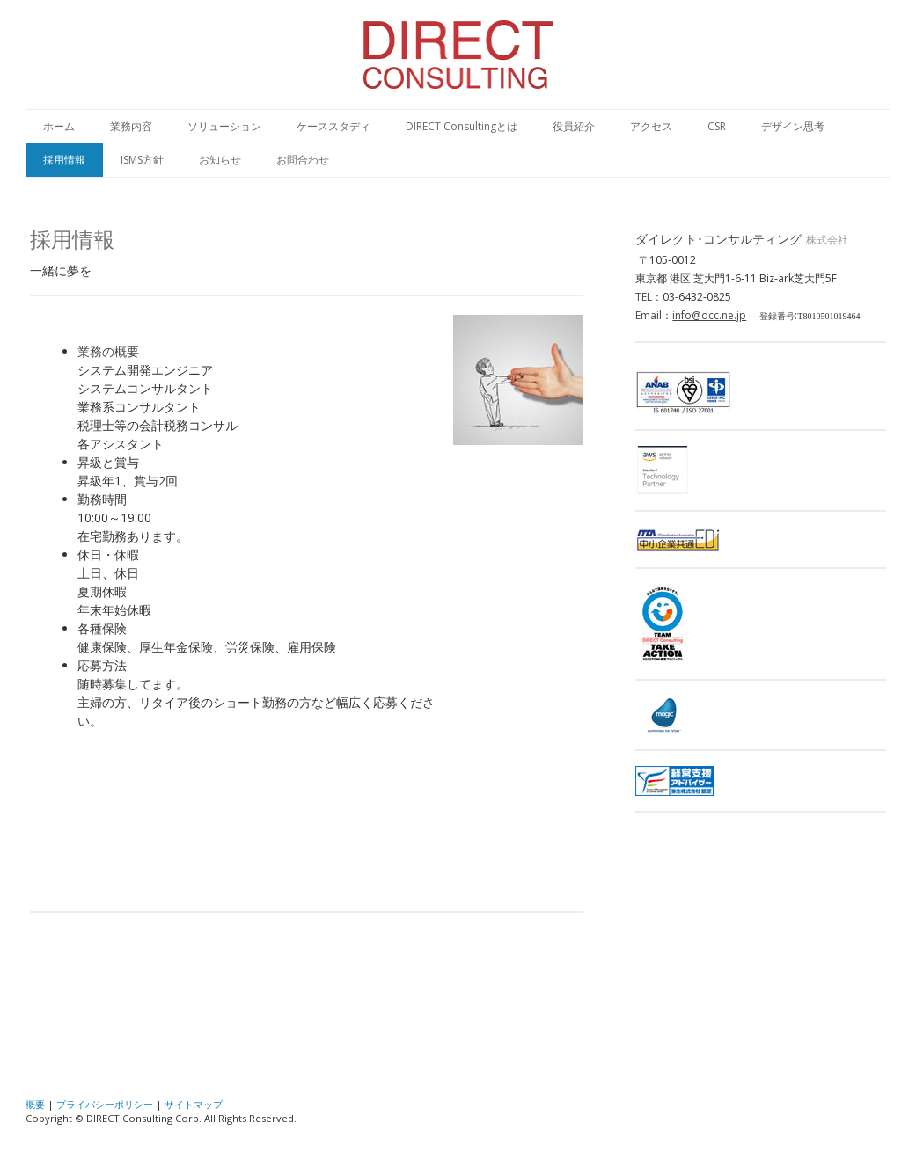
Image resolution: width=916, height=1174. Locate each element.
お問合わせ (302, 159)
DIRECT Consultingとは (461, 126)
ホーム (59, 126)
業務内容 (131, 126)
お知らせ (220, 159)
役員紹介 (574, 126)
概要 (35, 1104)
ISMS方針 (142, 159)
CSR (716, 126)
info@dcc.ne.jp (709, 315)
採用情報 (64, 159)
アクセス (651, 126)
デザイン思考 (792, 126)
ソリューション (224, 126)
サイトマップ (194, 1104)
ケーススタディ (333, 126)
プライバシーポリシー (104, 1104)
